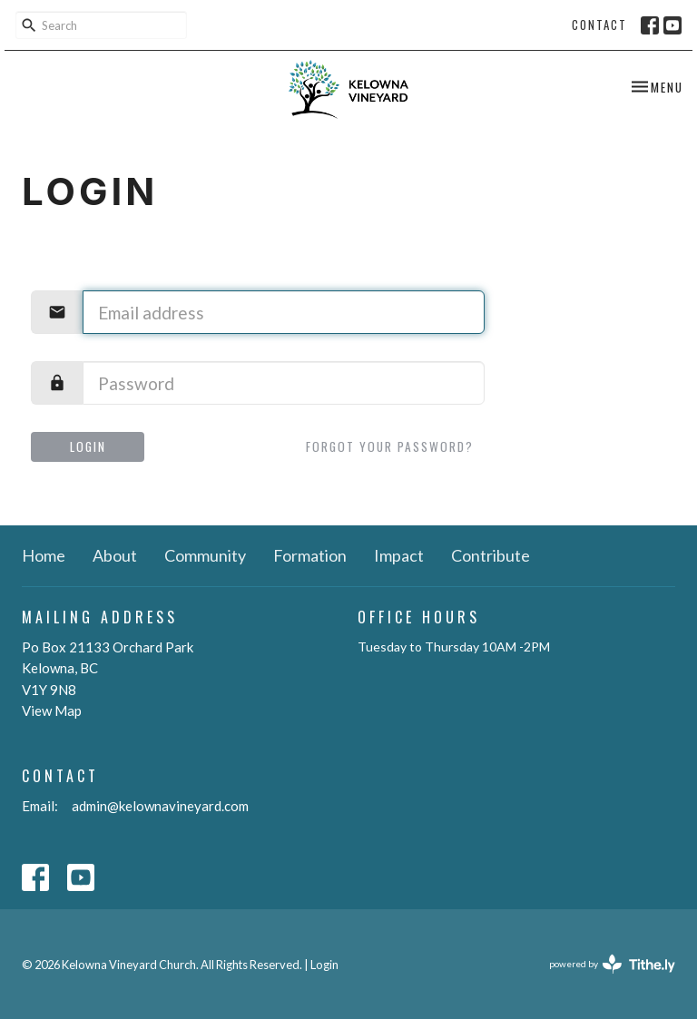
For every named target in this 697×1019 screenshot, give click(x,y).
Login (88, 446)
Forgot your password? (390, 446)
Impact (399, 555)
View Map (52, 710)
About (115, 555)
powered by (612, 964)
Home (43, 555)
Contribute (490, 555)
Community (205, 555)
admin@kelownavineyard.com (160, 806)
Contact (599, 24)
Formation (310, 555)
